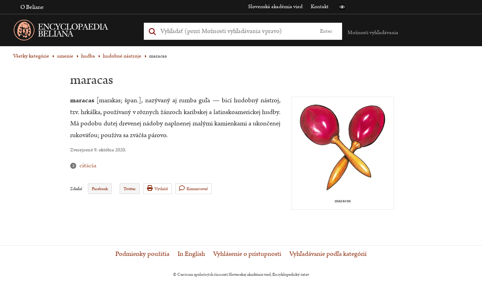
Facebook (100, 189)
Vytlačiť (157, 188)
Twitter (130, 189)
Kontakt (320, 6)
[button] (342, 7)
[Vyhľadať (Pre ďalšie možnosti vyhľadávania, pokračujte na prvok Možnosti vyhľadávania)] (235, 31)
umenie (65, 56)
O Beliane (32, 7)
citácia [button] (74, 166)
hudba (88, 56)
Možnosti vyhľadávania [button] (372, 32)
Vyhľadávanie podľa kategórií (328, 254)
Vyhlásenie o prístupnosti (247, 254)
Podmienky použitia (142, 254)
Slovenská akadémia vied (275, 6)
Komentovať (193, 188)
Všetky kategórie (31, 56)
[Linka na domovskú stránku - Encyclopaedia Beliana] (72, 31)
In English (191, 254)
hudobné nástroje (122, 56)
